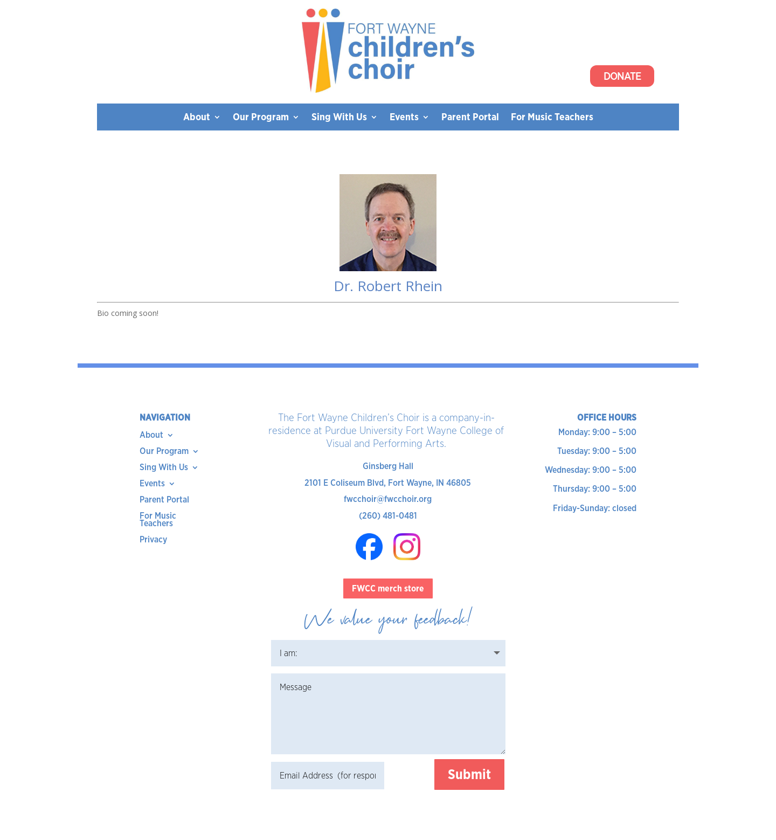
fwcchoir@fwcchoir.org (388, 499)
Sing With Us (339, 117)
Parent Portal (470, 117)
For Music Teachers (552, 117)
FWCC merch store (388, 588)
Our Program (261, 117)
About (196, 117)
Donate (622, 76)
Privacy (153, 540)
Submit (469, 774)
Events (404, 117)
